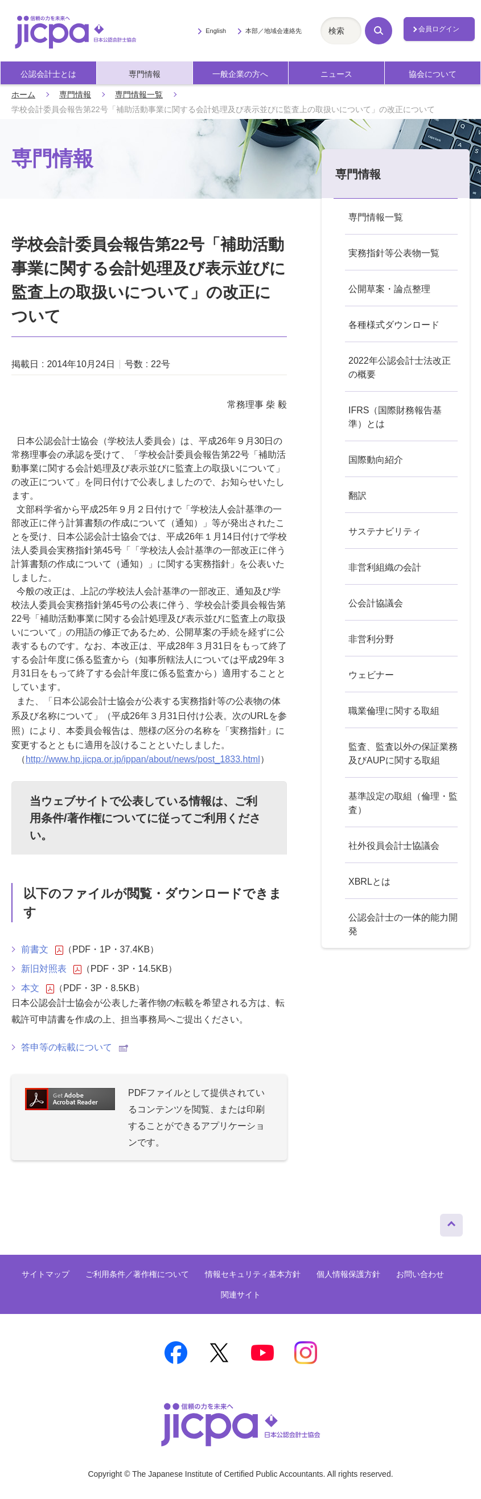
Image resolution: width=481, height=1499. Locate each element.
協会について (433, 74)
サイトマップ (45, 1274)
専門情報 (145, 74)
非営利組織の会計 (384, 567)
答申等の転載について (74, 1047)
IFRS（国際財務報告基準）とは (395, 417)
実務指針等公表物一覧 (393, 253)
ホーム (23, 94)
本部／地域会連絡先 (273, 30)
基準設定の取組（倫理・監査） (403, 803)
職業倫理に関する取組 (393, 711)
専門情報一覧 (139, 94)
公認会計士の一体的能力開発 (403, 924)
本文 (37, 988)
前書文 (42, 949)
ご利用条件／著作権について (137, 1274)
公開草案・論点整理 (389, 289)
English (215, 30)
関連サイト (241, 1294)
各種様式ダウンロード (393, 325)
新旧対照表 (51, 969)
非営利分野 (371, 639)
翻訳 (357, 495)
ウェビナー (371, 675)
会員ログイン (438, 29)
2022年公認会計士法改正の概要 (399, 367)
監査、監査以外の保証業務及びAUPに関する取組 (403, 753)
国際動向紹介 (375, 460)
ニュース (336, 74)
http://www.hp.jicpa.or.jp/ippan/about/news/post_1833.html (143, 759)
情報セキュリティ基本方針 (253, 1274)
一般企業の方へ (240, 74)
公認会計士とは (48, 74)
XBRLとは (369, 881)
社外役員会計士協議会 (393, 846)
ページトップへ (451, 1222)
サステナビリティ (384, 531)
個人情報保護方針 (348, 1274)
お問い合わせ (420, 1274)
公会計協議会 (375, 603)
